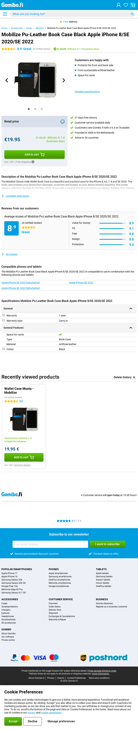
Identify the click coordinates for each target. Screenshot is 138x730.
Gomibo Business (104, 603)
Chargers (5, 610)
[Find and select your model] (72, 14)
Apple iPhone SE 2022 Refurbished (20, 288)
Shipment (53, 613)
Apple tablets (102, 573)
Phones (54, 569)
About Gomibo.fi (36, 678)
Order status (55, 606)
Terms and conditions (99, 678)
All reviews (9, 254)
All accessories (8, 623)
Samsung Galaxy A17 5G (13, 592)
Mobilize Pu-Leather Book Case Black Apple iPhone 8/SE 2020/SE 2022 (81, 28)
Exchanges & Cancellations (62, 616)
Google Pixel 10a (9, 586)
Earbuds (5, 613)
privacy (31, 712)
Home (4, 28)
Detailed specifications (87, 91)
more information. (101, 673)
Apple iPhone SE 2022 (81, 282)
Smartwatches (8, 619)
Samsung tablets (104, 576)
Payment (53, 603)
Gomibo (6, 629)
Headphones (7, 616)
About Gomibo (8, 633)
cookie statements (51, 712)
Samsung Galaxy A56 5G (13, 583)
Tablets (101, 569)
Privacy (50, 678)
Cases (29, 28)
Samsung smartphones (60, 576)
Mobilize (40, 28)
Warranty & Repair (57, 619)
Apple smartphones (58, 573)
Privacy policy (8, 640)
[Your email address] (50, 544)
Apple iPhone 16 (9, 576)
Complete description (15, 196)
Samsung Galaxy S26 (11, 580)
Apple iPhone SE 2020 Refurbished (20, 282)
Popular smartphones (16, 569)
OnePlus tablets (103, 586)
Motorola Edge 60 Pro (12, 589)
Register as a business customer (111, 606)
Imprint (60, 678)
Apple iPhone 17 (9, 573)
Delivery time (55, 610)
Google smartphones (59, 586)
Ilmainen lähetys (22, 465)
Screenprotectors (9, 606)
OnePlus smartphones (59, 580)
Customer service (61, 599)
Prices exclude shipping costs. (102, 671)
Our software (7, 637)
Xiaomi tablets (103, 580)
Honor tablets (102, 583)
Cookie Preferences (76, 678)
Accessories (16, 28)
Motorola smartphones (60, 583)
